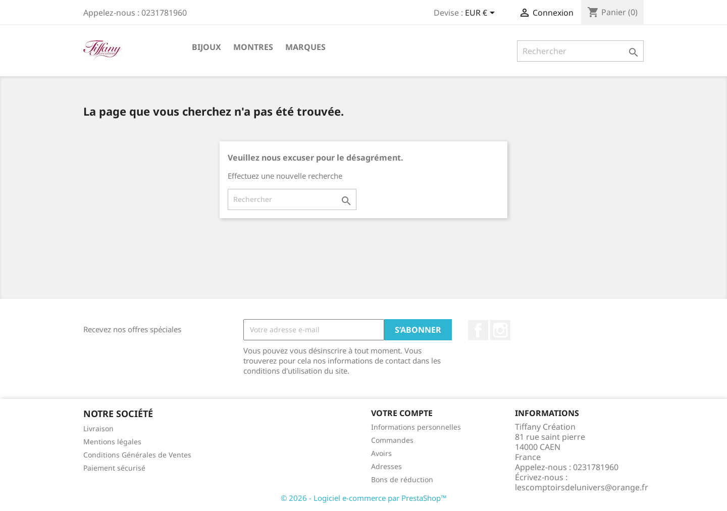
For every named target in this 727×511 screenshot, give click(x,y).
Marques (305, 47)
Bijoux (206, 47)
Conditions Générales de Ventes (137, 454)
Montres (253, 47)
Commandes (392, 440)
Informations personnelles (416, 427)
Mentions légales (112, 441)
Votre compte (402, 413)
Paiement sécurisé (114, 468)
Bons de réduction (402, 479)
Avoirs (381, 453)
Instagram (500, 330)
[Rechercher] (580, 51)
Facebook (478, 330)
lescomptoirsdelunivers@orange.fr (581, 487)
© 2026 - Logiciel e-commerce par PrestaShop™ (364, 498)
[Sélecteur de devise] (481, 14)
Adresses (386, 466)
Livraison (98, 428)
